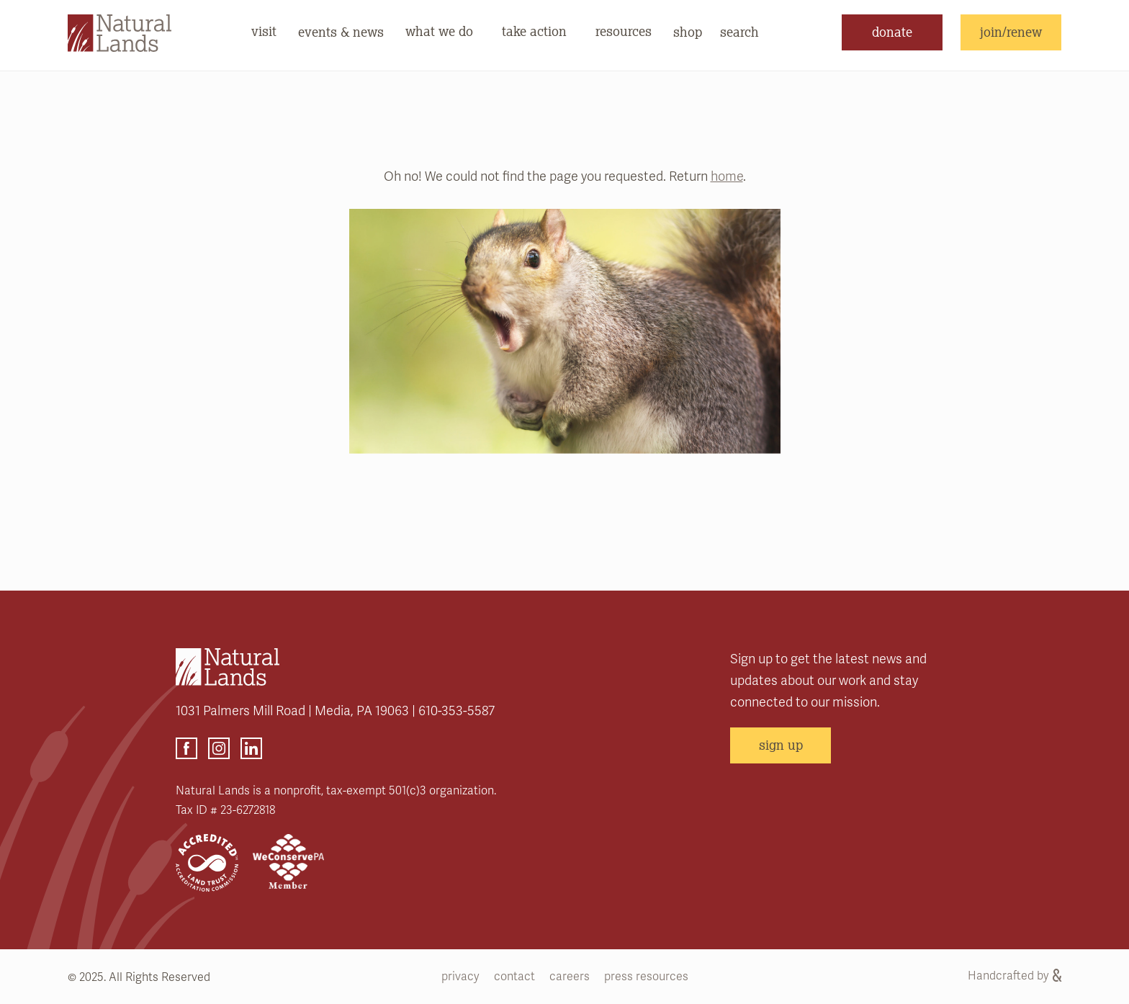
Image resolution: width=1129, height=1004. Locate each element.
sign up (781, 744)
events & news (341, 31)
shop (687, 31)
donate (892, 31)
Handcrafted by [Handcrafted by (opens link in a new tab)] (1014, 976)
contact (514, 976)
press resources (646, 976)
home (727, 176)
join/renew (1011, 31)
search (739, 31)
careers (569, 976)
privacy (460, 976)
